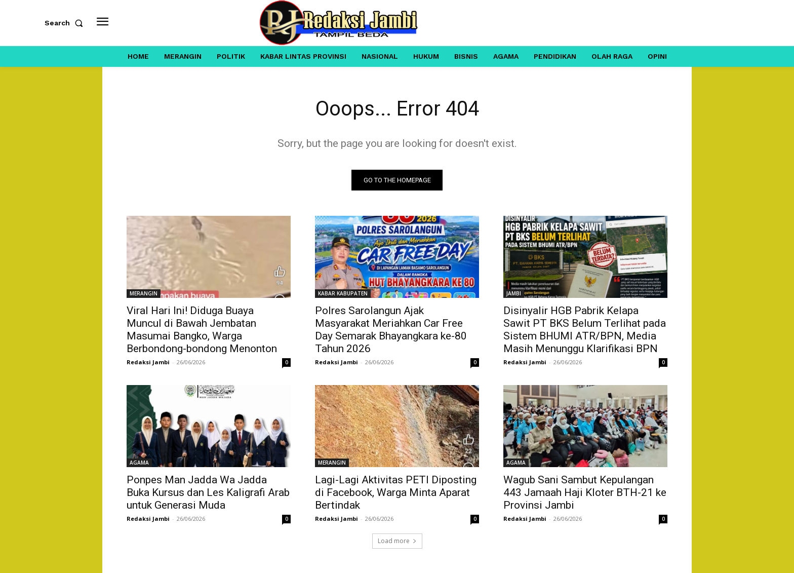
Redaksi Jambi (148, 362)
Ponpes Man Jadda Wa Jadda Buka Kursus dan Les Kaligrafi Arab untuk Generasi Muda (208, 492)
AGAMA (139, 462)
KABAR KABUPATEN (343, 293)
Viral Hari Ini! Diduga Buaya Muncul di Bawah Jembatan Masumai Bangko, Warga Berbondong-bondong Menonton (202, 329)
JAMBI (513, 293)
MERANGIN (143, 293)
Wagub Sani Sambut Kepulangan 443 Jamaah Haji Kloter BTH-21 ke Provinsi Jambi (584, 492)
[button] (66, 22)
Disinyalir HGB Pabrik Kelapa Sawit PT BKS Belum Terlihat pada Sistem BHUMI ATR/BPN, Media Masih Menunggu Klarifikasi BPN (584, 329)
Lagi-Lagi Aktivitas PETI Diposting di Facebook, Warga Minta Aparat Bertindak (396, 492)
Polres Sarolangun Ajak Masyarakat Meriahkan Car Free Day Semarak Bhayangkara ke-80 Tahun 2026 (391, 329)
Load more (397, 541)
